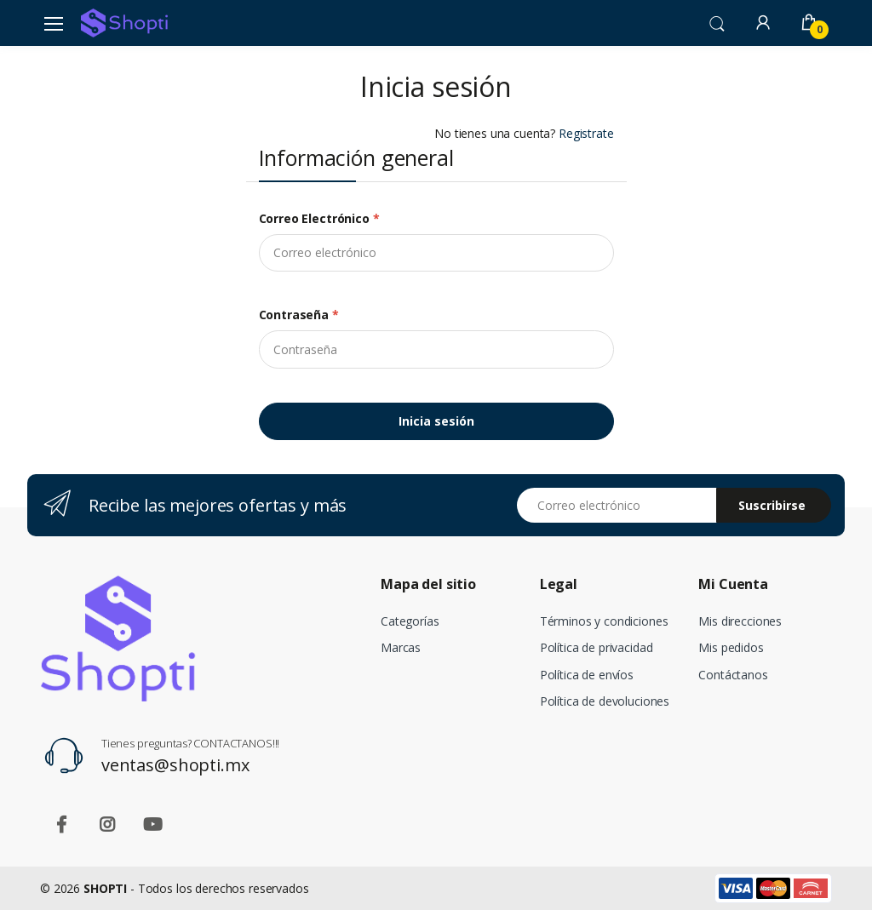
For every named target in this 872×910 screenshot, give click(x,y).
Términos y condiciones (604, 621)
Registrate (586, 133)
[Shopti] (124, 23)
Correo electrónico (319, 218)
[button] (717, 22)
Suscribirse (772, 505)
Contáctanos (732, 675)
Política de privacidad (596, 647)
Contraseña (299, 314)
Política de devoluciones (605, 701)
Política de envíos (587, 675)
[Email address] (617, 505)
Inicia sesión (436, 421)
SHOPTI (105, 888)
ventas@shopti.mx (175, 764)
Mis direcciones (740, 621)
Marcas (401, 647)
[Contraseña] (436, 349)
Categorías (410, 621)
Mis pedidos (730, 647)
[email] (436, 253)
